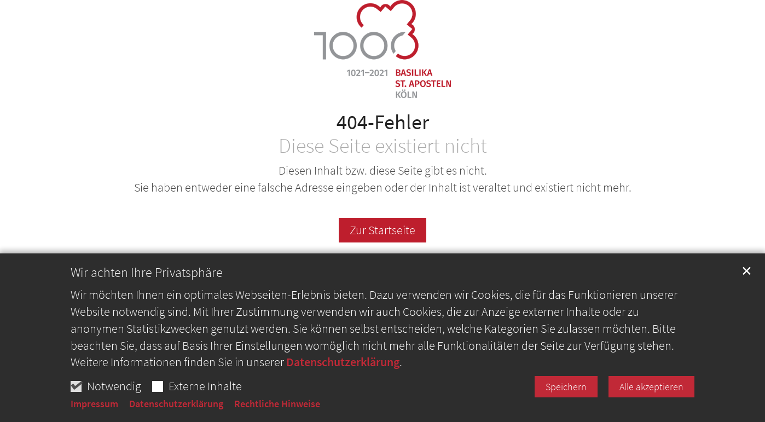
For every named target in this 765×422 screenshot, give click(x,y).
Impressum (94, 404)
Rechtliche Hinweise (277, 404)
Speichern (566, 386)
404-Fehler (383, 122)
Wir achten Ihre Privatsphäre (147, 272)
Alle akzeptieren (651, 386)
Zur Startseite (382, 230)
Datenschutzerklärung (342, 361)
